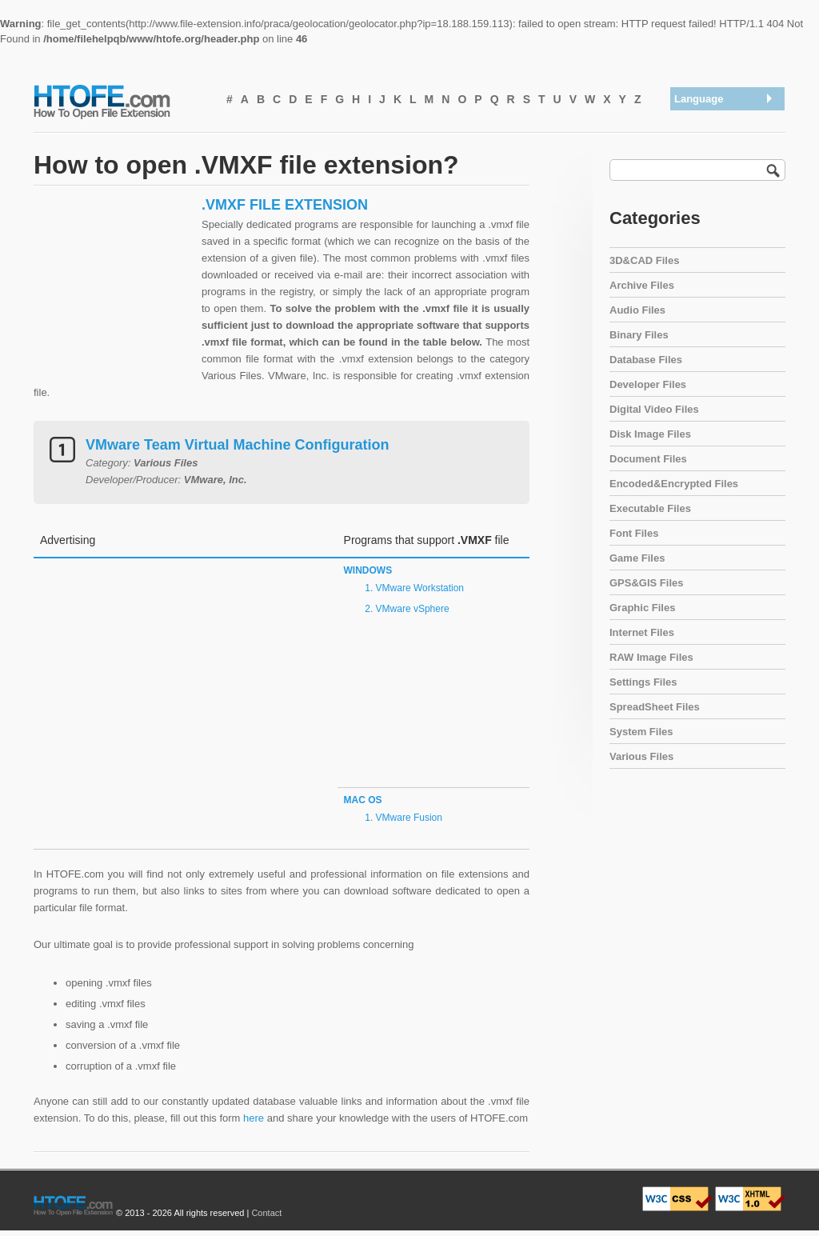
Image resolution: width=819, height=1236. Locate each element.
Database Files (645, 360)
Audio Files (637, 310)
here (253, 1118)
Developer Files (647, 384)
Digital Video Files (654, 409)
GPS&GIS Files (646, 583)
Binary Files (639, 335)
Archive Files (641, 285)
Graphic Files (642, 608)
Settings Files (643, 682)
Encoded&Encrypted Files (673, 484)
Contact (266, 1213)
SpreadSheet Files (654, 707)
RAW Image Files (651, 657)
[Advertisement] (114, 296)
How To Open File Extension (120, 100)
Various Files (641, 756)
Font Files (633, 533)
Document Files (648, 459)
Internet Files (641, 632)
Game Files (637, 558)
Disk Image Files (650, 434)
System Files (641, 732)
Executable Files (650, 508)
